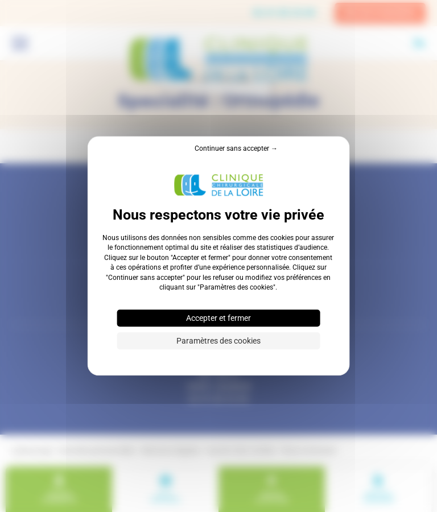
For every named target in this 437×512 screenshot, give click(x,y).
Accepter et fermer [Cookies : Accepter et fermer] (218, 318)
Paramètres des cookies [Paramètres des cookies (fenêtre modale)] (218, 341)
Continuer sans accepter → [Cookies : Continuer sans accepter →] (236, 148)
